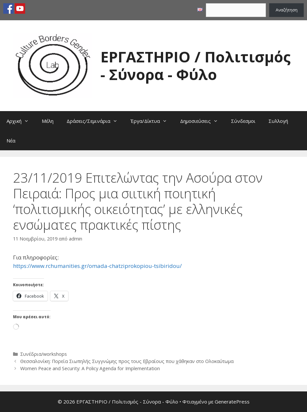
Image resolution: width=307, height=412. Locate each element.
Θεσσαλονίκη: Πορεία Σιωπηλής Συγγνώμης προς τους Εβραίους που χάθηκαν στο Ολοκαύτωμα (127, 361)
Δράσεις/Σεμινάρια (95, 121)
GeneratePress (232, 401)
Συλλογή (278, 121)
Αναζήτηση (287, 10)
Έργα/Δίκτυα (152, 121)
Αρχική (21, 121)
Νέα (11, 140)
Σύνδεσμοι (243, 121)
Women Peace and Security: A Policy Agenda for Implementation (90, 368)
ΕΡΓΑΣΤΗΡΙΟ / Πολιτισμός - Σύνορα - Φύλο (195, 65)
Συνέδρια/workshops (43, 354)
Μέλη (48, 121)
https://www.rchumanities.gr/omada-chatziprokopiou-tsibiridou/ (97, 266)
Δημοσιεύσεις (202, 121)
